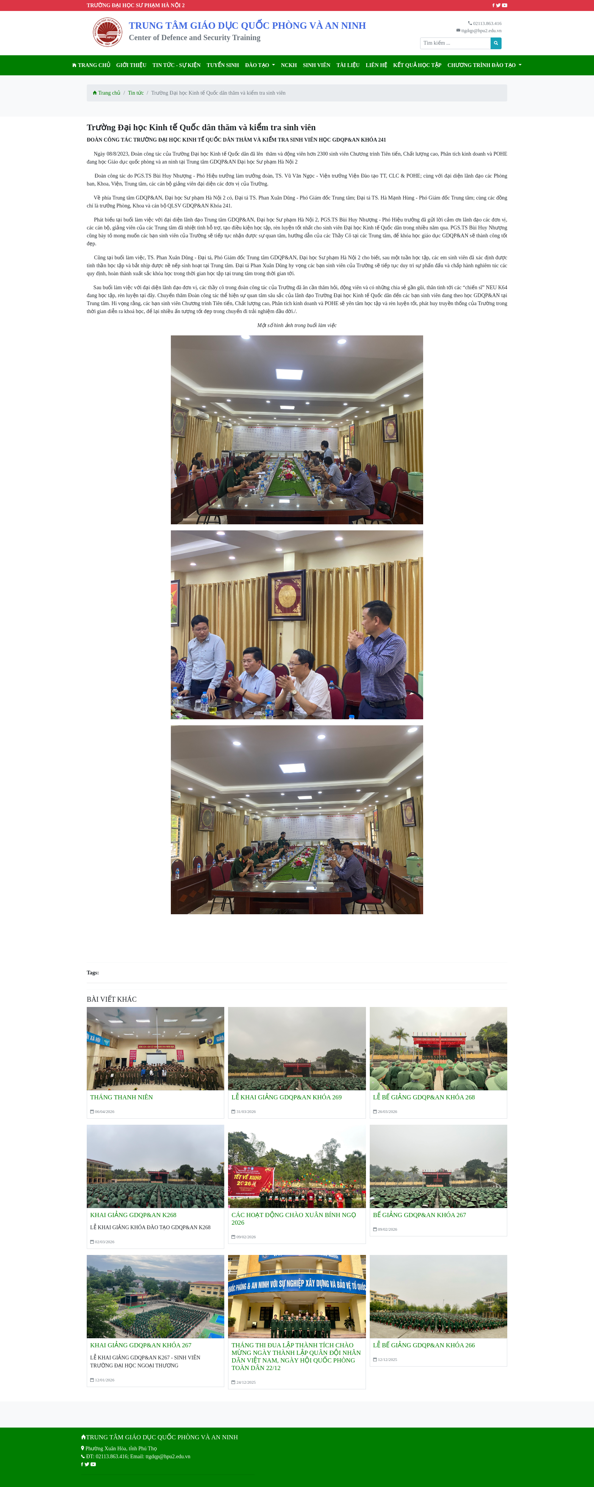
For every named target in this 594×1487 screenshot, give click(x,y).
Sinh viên (317, 65)
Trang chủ (91, 65)
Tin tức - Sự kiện (177, 65)
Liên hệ (376, 65)
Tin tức (136, 93)
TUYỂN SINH (223, 65)
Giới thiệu (131, 65)
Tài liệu (348, 65)
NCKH (289, 65)
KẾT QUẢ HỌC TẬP (417, 65)
